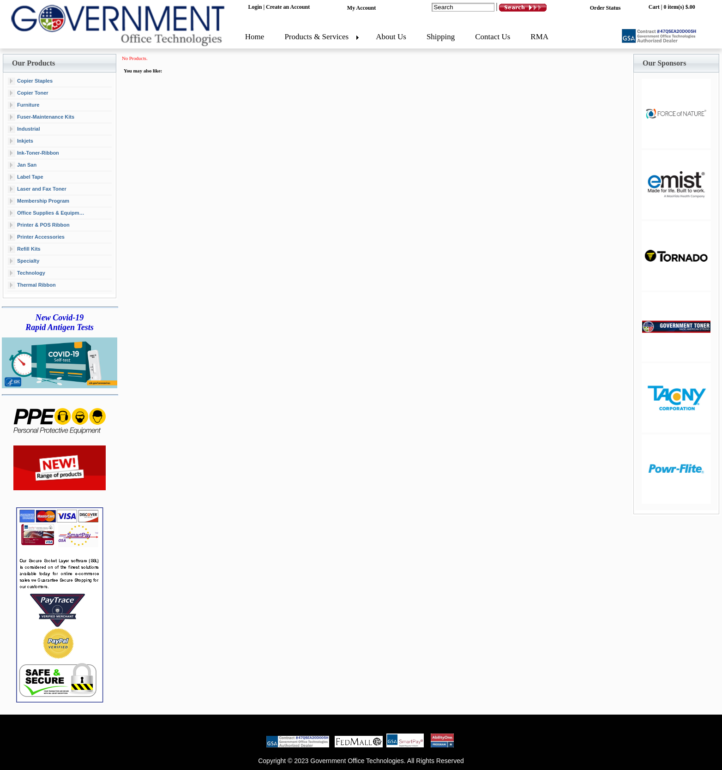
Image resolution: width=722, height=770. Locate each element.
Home (255, 36)
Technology (26, 273)
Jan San (22, 165)
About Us (391, 36)
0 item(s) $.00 (679, 7)
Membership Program (38, 201)
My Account (361, 8)
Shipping (441, 36)
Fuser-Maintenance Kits (41, 117)
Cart (654, 7)
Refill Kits (24, 249)
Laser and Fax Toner (37, 189)
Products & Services (316, 36)
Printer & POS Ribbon (39, 225)
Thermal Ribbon (32, 285)
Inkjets (20, 141)
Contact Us (492, 36)
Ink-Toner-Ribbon (33, 153)
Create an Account (288, 7)
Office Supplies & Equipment (47, 213)
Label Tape (25, 177)
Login (255, 7)
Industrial (24, 129)
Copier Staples (30, 81)
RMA (539, 36)
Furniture (23, 105)
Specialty (23, 261)
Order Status (605, 8)
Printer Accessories (36, 237)
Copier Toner (28, 93)
